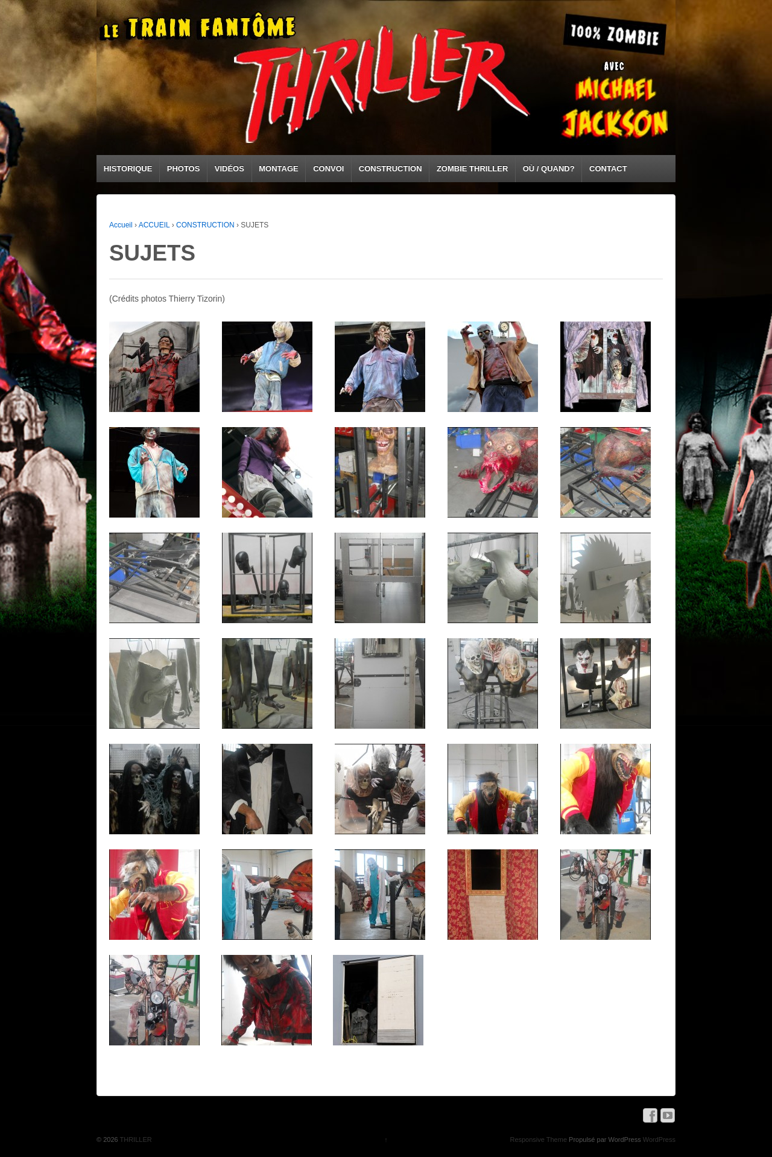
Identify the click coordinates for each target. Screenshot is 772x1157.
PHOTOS (183, 168)
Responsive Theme (538, 1139)
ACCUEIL (154, 225)
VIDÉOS (229, 168)
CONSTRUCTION (390, 168)
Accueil (121, 225)
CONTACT (608, 168)
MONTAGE (278, 168)
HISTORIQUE (128, 168)
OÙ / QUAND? (549, 168)
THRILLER (135, 1139)
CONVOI (328, 168)
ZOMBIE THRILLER (472, 168)
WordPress (659, 1139)
